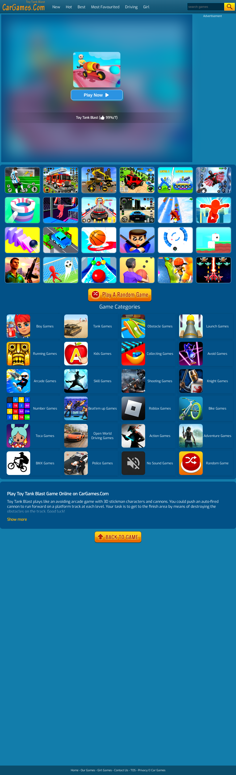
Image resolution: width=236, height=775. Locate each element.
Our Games (88, 770)
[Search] (205, 7)
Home (74, 770)
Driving (131, 6)
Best (81, 6)
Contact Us (121, 770)
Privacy (143, 770)
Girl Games (104, 770)
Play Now (97, 95)
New (56, 6)
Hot (69, 6)
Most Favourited (105, 6)
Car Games (158, 770)
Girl (146, 6)
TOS (133, 770)
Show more (17, 519)
